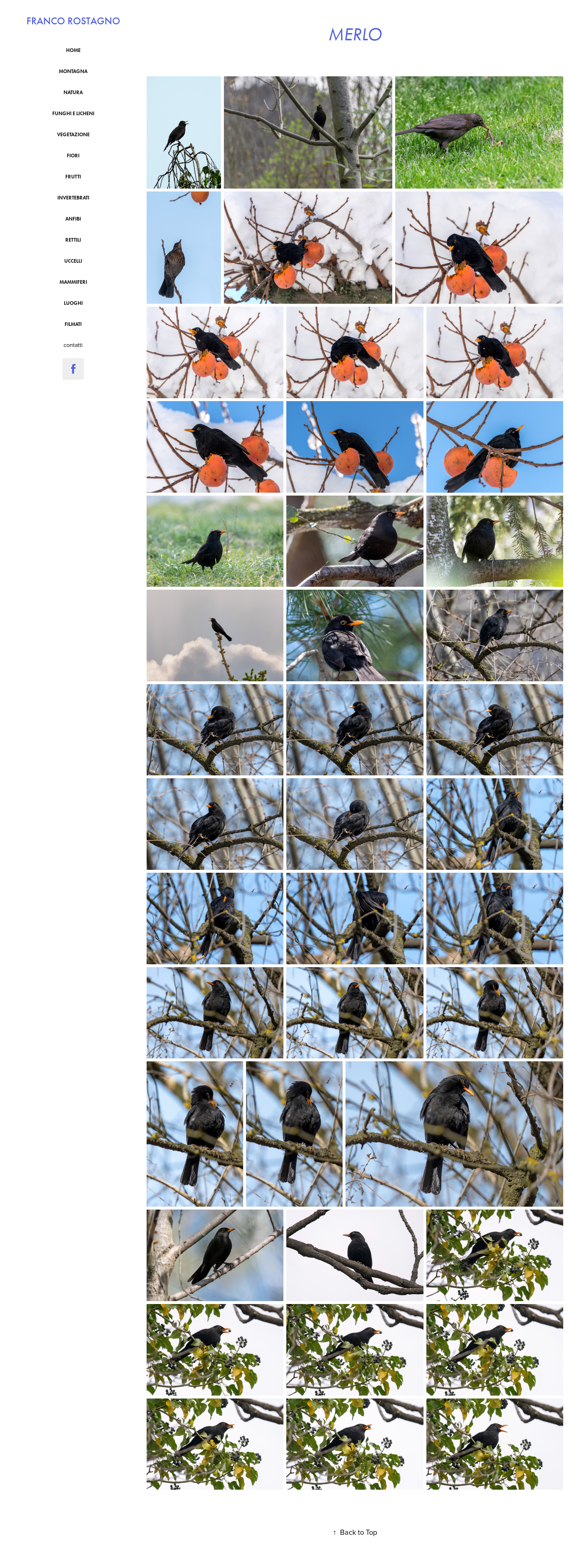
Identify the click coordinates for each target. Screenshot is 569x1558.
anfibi (73, 219)
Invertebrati (73, 198)
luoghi (73, 303)
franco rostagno (73, 21)
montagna (73, 71)
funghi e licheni (73, 113)
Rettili (73, 240)
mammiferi (73, 282)
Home (73, 50)
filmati (73, 324)
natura (73, 92)
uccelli (73, 261)
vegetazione (73, 135)
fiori (73, 156)
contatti (73, 345)
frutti (73, 177)
